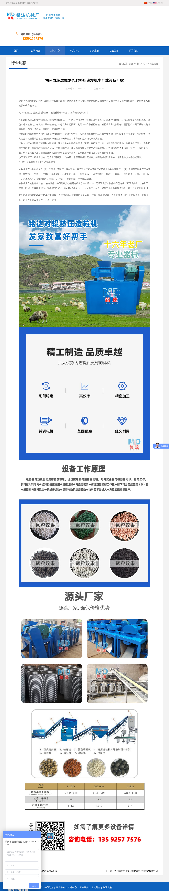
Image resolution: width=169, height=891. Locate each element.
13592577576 (152, 18)
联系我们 (107, 867)
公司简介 (49, 867)
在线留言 (95, 867)
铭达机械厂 (37, 175)
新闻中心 (141, 43)
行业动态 (153, 43)
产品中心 (72, 867)
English (158, 3)
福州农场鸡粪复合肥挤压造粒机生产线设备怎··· (137, 850)
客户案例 (84, 867)
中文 (148, 3)
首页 (131, 43)
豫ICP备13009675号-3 (107, 881)
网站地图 (66, 872)
